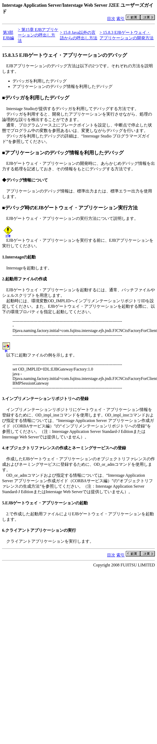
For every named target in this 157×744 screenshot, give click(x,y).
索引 (120, 18)
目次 (111, 18)
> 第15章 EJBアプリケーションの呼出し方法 (38, 35)
